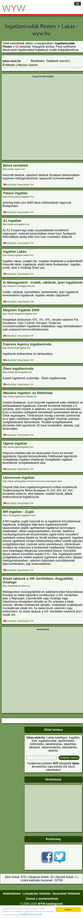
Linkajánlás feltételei (37, 893)
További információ (31, 915)
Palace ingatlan (15, 193)
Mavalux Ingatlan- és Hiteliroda (28, 393)
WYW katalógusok (50, 903)
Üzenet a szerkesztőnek (42, 898)
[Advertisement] (40, 118)
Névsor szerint (28, 64)
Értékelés (9, 64)
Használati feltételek (66, 893)
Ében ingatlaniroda (18, 368)
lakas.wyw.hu (12, 60)
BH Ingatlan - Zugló (18, 512)
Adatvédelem (12, 893)
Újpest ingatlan (15, 443)
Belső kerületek (15, 165)
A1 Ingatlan (12, 221)
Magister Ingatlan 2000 (21, 310)
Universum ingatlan (18, 477)
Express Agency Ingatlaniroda (27, 344)
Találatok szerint (57, 60)
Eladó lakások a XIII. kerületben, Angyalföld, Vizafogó (38, 580)
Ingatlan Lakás (15, 251)
